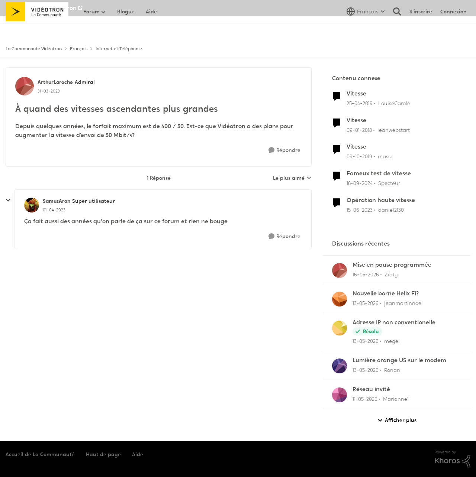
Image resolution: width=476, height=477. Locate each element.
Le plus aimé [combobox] (292, 178)
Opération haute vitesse (381, 200)
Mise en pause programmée (392, 265)
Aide (137, 454)
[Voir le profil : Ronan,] (339, 365)
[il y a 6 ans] (359, 156)
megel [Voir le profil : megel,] (392, 341)
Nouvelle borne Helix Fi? (386, 293)
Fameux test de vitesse (379, 173)
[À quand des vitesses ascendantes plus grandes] (54, 210)
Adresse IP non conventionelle (394, 322)
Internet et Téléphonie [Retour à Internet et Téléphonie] (119, 49)
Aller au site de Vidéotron (41, 8)
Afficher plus (396, 420)
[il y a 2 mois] (366, 274)
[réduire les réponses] (8, 200)
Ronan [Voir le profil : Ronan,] (392, 370)
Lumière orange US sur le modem (399, 360)
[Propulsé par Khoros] (452, 459)
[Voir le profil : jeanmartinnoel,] (339, 299)
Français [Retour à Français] (78, 49)
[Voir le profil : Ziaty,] (339, 270)
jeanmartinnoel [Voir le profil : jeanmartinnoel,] (403, 303)
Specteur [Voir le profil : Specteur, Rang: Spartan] (389, 183)
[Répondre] (284, 150)
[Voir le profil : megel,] (339, 328)
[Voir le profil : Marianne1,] (339, 394)
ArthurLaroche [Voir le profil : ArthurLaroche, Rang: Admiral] (55, 82)
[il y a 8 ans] (359, 130)
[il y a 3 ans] (360, 210)
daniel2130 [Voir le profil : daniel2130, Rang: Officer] (391, 210)
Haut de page (103, 454)
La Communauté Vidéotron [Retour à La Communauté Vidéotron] (34, 49)
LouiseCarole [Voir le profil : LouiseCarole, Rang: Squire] (394, 103)
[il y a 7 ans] (360, 103)
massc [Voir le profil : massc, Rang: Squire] (385, 156)
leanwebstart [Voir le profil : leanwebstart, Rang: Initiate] (393, 129)
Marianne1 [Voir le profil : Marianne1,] (396, 399)
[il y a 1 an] (360, 183)
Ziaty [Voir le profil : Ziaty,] (391, 274)
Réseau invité (371, 389)
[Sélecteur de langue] (365, 27)
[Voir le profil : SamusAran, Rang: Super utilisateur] (31, 205)
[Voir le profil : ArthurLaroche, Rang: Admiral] (24, 86)
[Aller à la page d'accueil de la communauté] (37, 28)
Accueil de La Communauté (40, 454)
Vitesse (356, 93)
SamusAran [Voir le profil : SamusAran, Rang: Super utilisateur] (56, 201)
